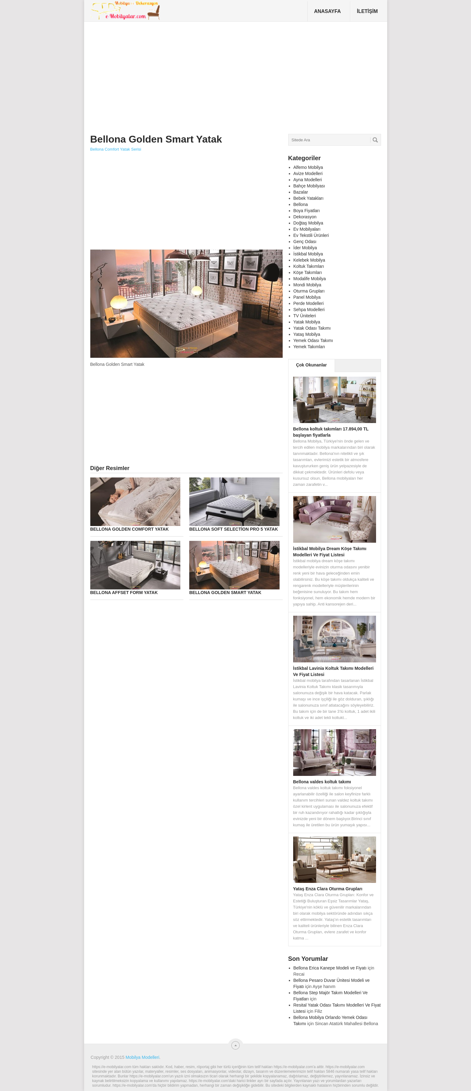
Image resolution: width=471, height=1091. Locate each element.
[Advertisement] (203, 75)
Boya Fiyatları (306, 210)
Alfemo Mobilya (308, 167)
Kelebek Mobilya (309, 260)
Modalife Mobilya (309, 278)
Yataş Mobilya (306, 334)
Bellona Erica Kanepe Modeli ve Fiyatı (330, 967)
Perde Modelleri (308, 303)
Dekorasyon (305, 216)
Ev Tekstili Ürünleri (311, 235)
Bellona (300, 204)
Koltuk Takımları (308, 266)
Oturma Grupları (309, 291)
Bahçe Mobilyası (309, 185)
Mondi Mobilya (307, 284)
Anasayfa (327, 11)
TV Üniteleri (304, 315)
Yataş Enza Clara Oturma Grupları (327, 888)
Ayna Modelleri (307, 179)
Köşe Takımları (307, 272)
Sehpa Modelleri (309, 309)
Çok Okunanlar (311, 364)
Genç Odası (305, 241)
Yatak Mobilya (306, 321)
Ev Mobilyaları (307, 229)
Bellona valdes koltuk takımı (322, 781)
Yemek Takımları (309, 346)
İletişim (367, 11)
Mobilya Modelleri (142, 1057)
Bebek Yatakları (308, 198)
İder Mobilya (305, 247)
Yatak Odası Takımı (312, 328)
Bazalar (300, 192)
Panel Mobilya (307, 297)
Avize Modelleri (308, 173)
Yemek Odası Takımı (313, 340)
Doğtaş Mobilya (308, 222)
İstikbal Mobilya (308, 253)
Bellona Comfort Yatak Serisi (115, 149)
